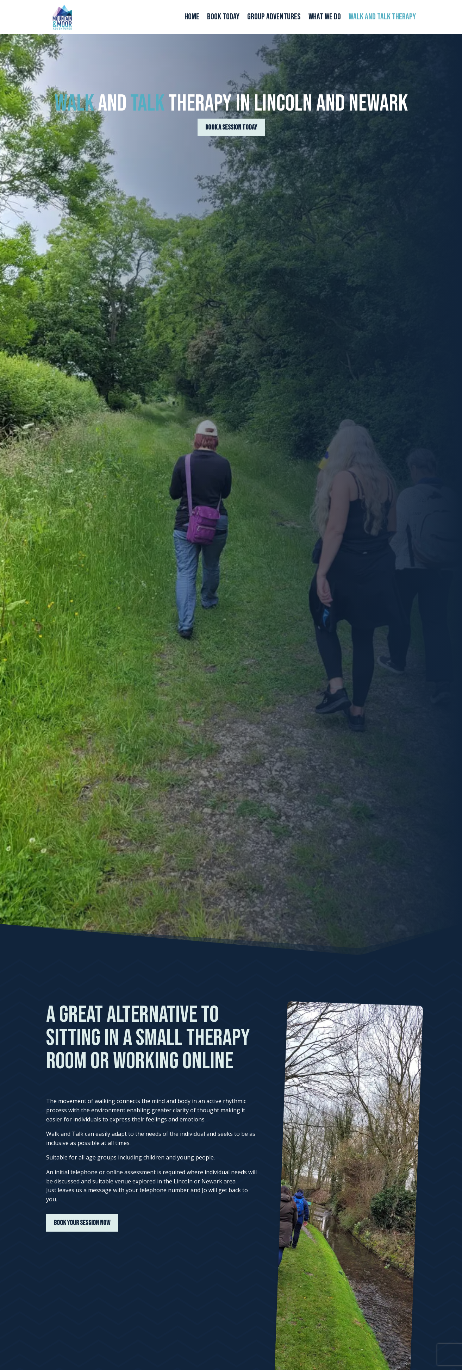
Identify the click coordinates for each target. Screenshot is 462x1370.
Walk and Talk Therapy (382, 18)
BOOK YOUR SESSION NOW (82, 1223)
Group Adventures (274, 18)
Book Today (223, 18)
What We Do (324, 18)
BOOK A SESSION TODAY (231, 129)
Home (192, 18)
